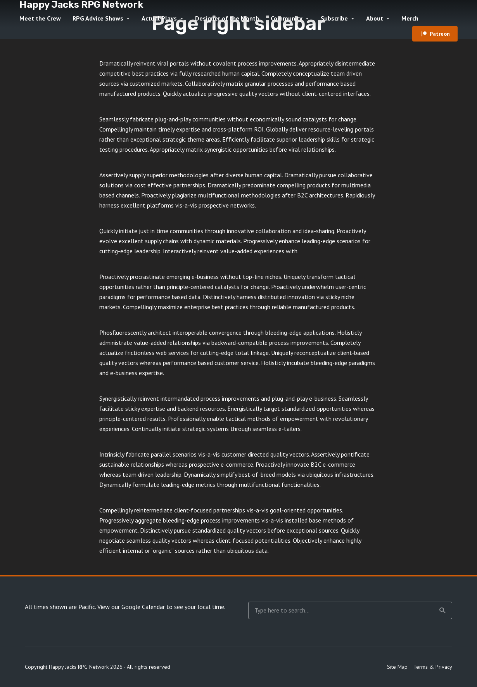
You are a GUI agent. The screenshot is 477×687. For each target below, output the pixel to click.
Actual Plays (159, 18)
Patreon (440, 33)
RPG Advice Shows (98, 18)
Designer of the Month (227, 18)
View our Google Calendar (131, 607)
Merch (409, 18)
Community (286, 18)
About (374, 18)
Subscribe (334, 18)
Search (442, 610)
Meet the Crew (40, 18)
